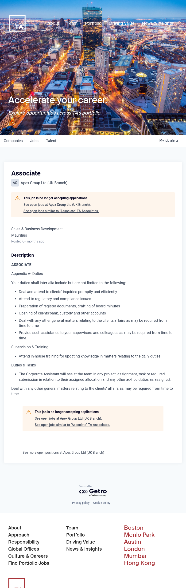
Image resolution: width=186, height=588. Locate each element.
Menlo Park (139, 534)
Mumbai (135, 556)
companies (13, 141)
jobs (34, 141)
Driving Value (80, 542)
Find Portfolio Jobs (28, 563)
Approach (18, 535)
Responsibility (23, 542)
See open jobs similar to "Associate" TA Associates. (61, 211)
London (134, 548)
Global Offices (23, 549)
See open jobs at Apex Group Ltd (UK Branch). (57, 205)
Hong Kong (139, 563)
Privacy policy (80, 503)
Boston (133, 527)
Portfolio (75, 535)
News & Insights (84, 549)
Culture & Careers (28, 556)
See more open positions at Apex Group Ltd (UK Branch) (63, 452)
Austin (132, 541)
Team (72, 528)
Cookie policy (101, 503)
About (14, 528)
